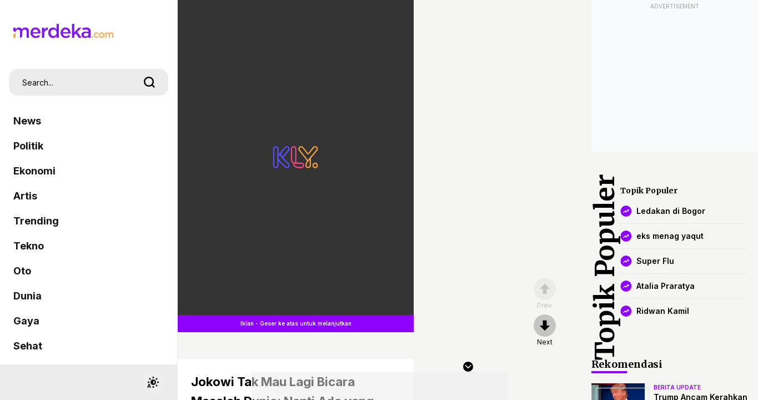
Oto (22, 271)
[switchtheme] (153, 382)
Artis (25, 196)
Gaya (26, 321)
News (27, 121)
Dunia (27, 296)
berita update (677, 387)
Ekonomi (34, 171)
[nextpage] (545, 330)
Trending (36, 221)
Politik (28, 146)
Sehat (27, 346)
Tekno (28, 246)
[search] (149, 82)
